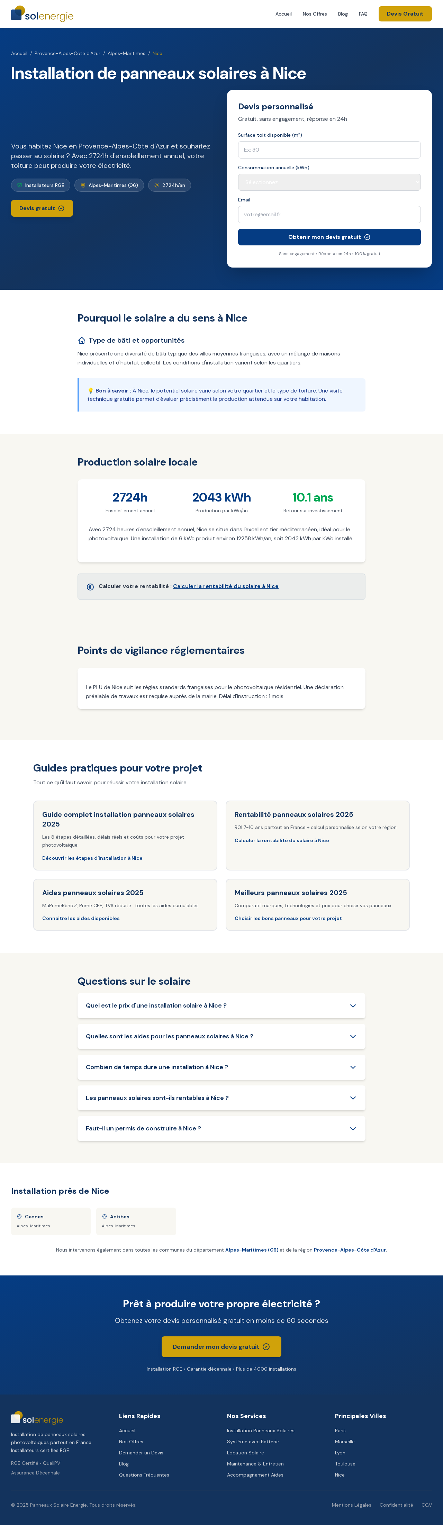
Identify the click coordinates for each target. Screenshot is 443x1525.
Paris (340, 1430)
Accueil (283, 14)
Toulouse (345, 1464)
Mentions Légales (351, 1505)
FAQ (363, 14)
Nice (340, 1475)
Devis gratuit (42, 208)
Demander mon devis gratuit (221, 1347)
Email (244, 200)
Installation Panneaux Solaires (261, 1430)
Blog (343, 14)
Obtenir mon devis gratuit (329, 237)
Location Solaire (245, 1453)
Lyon (340, 1453)
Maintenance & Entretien (255, 1464)
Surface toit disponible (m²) (270, 135)
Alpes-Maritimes (126, 53)
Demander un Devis (141, 1453)
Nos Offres (315, 14)
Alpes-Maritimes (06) (251, 1250)
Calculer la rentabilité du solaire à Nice (226, 586)
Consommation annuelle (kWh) (273, 167)
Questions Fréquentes (144, 1475)
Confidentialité (396, 1505)
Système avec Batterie (253, 1441)
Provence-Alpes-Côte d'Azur (67, 53)
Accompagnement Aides (255, 1475)
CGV (427, 1505)
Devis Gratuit (405, 13)
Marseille (345, 1441)
